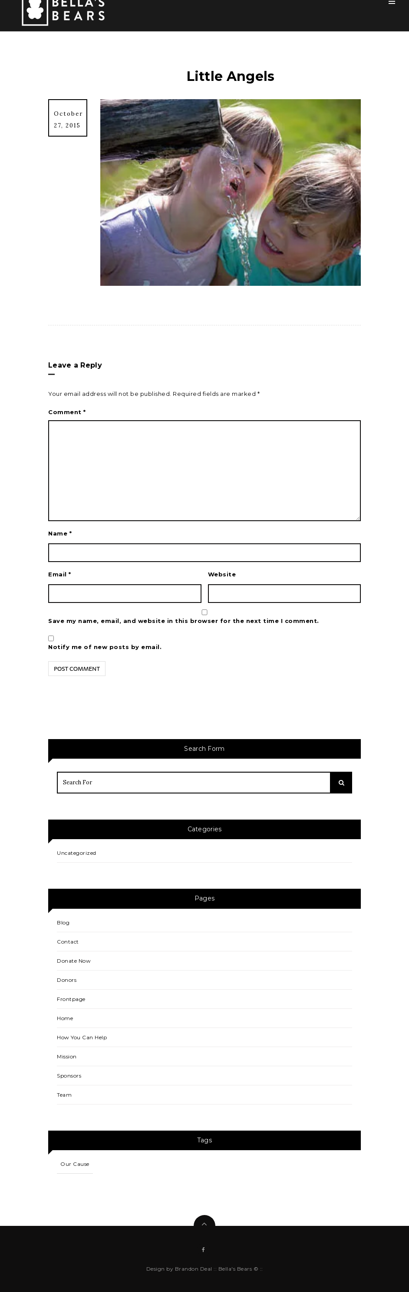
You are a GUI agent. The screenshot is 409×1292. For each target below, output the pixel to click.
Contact (68, 941)
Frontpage (71, 999)
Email (59, 574)
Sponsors (69, 1075)
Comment (67, 411)
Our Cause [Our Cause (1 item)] (74, 1164)
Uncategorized (76, 853)
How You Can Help (82, 1037)
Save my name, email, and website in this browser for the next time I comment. (183, 620)
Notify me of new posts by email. (105, 646)
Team (64, 1094)
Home (65, 1018)
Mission (67, 1056)
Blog (63, 922)
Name (60, 533)
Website (222, 574)
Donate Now (74, 960)
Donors (66, 980)
